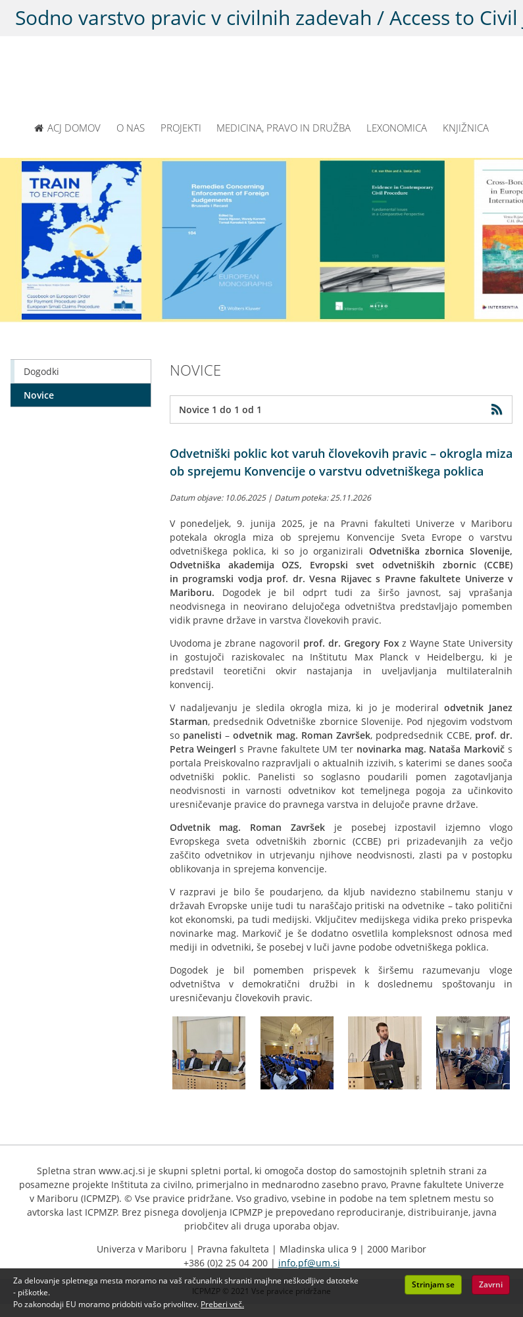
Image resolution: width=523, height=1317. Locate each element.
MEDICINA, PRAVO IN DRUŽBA (283, 127)
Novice (39, 395)
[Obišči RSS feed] (499, 409)
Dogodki (41, 371)
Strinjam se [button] (433, 1284)
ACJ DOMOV (67, 127)
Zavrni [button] (491, 1284)
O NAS (130, 127)
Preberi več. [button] (222, 1304)
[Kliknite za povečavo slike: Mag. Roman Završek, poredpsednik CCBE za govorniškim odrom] (384, 1053)
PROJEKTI (181, 127)
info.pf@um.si (309, 1262)
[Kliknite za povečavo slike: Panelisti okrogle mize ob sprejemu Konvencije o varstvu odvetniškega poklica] (209, 1053)
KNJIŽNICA (466, 127)
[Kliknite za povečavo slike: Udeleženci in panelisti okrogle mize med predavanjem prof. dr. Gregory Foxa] (296, 1053)
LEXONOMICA (396, 127)
